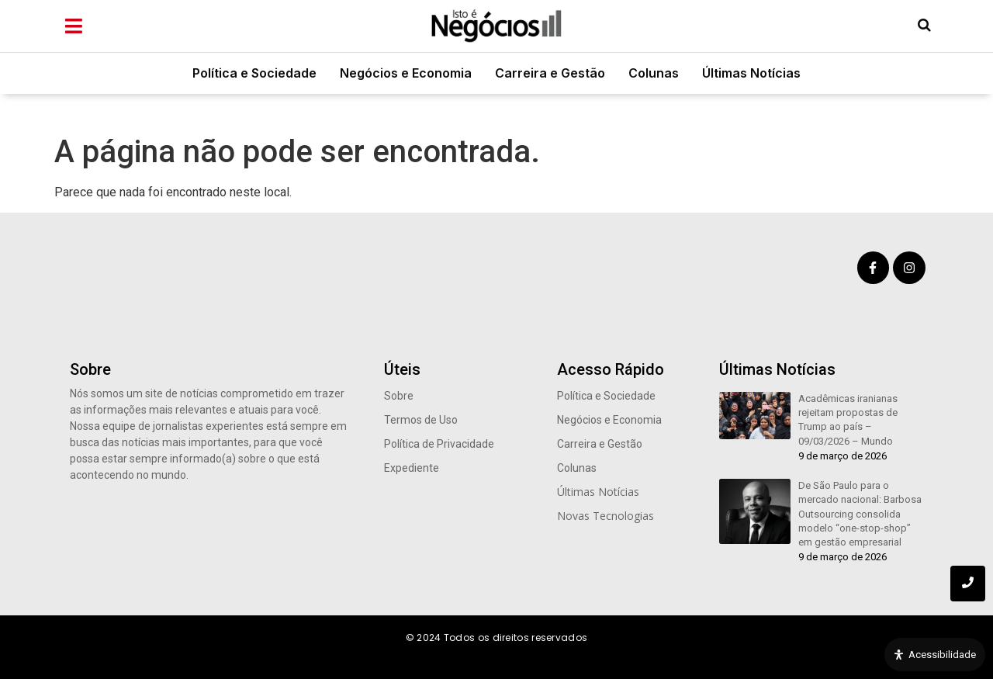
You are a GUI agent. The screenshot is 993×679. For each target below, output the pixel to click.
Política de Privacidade (439, 444)
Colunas (653, 73)
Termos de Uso (421, 420)
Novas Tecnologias (605, 515)
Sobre (398, 396)
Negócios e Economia (406, 73)
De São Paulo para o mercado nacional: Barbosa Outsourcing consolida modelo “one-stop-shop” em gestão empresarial (860, 514)
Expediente (411, 468)
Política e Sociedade (254, 73)
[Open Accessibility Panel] (934, 655)
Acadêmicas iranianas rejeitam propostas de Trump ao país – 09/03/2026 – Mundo (848, 420)
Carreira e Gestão (550, 73)
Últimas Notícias (751, 73)
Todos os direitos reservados (515, 637)
